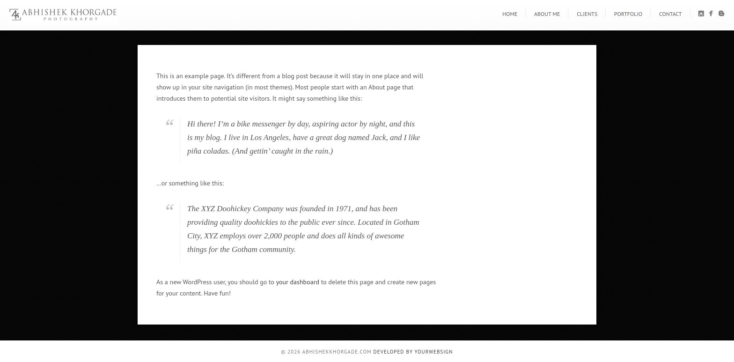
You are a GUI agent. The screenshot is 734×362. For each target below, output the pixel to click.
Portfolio (628, 13)
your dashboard (297, 282)
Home (509, 13)
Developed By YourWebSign (413, 351)
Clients (587, 13)
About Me (547, 13)
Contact (670, 13)
